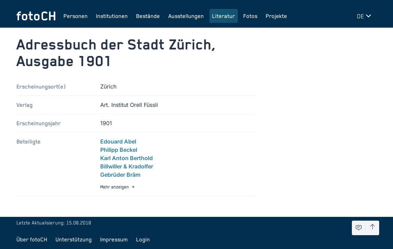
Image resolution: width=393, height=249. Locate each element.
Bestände (148, 16)
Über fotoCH (32, 239)
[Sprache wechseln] (365, 16)
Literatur (223, 16)
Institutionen (112, 16)
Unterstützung (74, 239)
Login (143, 239)
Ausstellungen (186, 16)
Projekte (276, 16)
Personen (76, 16)
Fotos (250, 16)
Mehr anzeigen (118, 187)
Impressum (114, 239)
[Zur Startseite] (36, 16)
